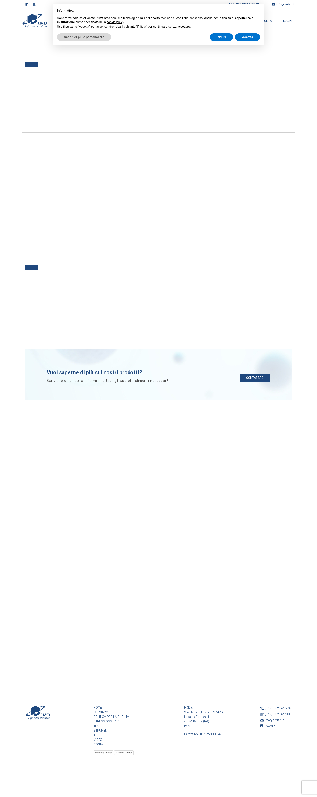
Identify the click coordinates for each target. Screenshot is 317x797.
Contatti (269, 21)
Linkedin (267, 726)
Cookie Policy (124, 752)
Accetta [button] (247, 37)
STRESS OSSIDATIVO (108, 721)
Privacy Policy (103, 752)
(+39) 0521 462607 (278, 708)
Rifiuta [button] (221, 37)
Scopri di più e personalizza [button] (84, 37)
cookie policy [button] (115, 22)
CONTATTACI (255, 378)
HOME (98, 708)
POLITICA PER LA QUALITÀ (111, 717)
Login (287, 21)
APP (96, 735)
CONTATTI (100, 744)
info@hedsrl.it (285, 4)
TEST (97, 726)
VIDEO (98, 740)
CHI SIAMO (101, 712)
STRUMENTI (101, 731)
